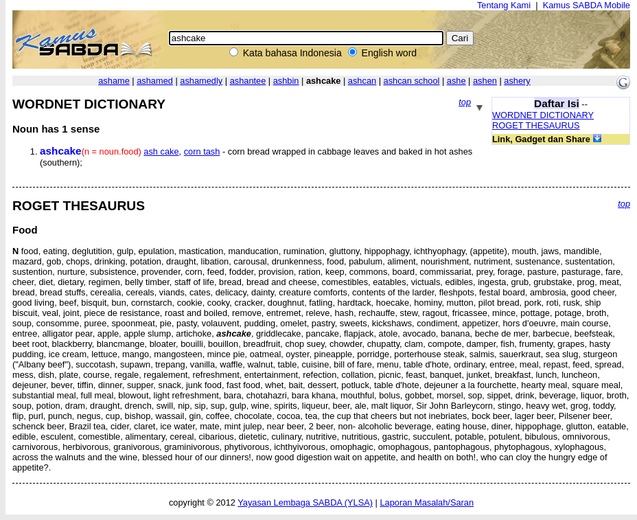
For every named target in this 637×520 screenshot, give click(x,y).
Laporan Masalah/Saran (427, 502)
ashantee (248, 81)
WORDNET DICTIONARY (543, 115)
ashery (517, 81)
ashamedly (201, 81)
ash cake (160, 151)
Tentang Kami (504, 5)
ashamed (155, 81)
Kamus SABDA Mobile (586, 5)
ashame (114, 81)
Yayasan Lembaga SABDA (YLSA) (305, 502)
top (465, 102)
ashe (456, 81)
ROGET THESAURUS (536, 125)
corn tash (202, 151)
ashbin (286, 81)
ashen (485, 81)
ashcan (362, 81)
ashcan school (412, 81)
